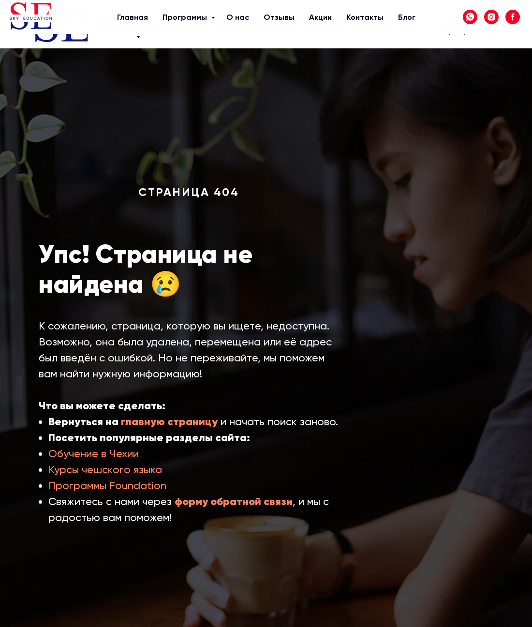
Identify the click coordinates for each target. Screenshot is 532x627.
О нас (196, 24)
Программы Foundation (107, 485)
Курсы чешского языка (105, 469)
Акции (263, 24)
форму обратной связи (234, 501)
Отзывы (231, 24)
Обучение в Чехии (93, 454)
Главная (110, 24)
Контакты (303, 24)
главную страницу (169, 421)
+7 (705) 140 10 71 (468, 31)
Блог (340, 24)
